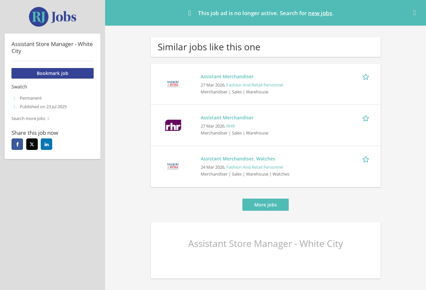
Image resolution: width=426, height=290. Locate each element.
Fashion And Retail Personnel (254, 85)
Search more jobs (28, 118)
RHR (230, 126)
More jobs (265, 205)
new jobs (320, 13)
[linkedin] (46, 144)
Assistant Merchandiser (227, 76)
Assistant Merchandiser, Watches (238, 159)
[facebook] (17, 144)
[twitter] (32, 144)
